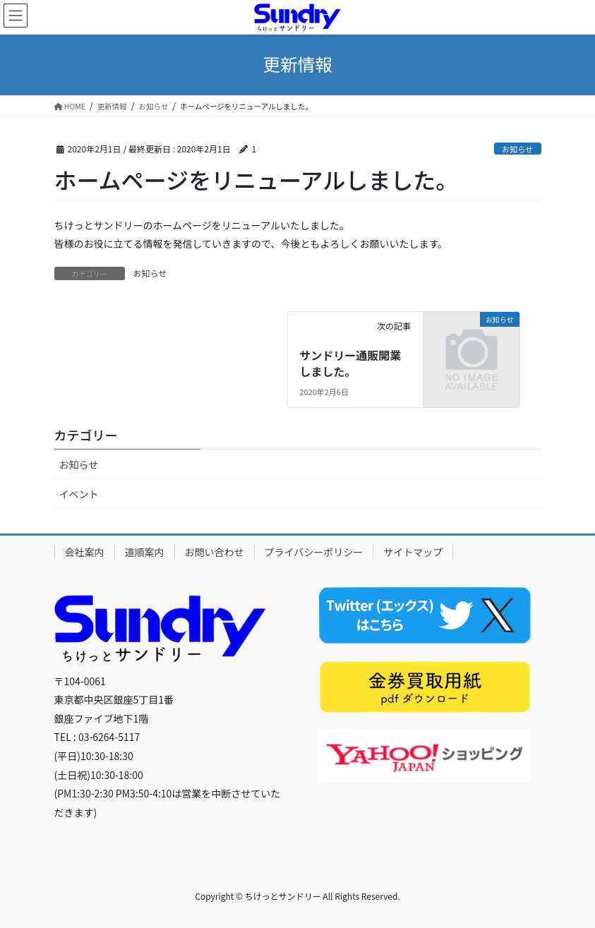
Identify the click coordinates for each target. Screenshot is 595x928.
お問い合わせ (214, 552)
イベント (79, 494)
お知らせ (518, 149)
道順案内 (144, 552)
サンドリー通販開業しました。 (350, 363)
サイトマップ (413, 552)
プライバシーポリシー (314, 552)
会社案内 (84, 552)
